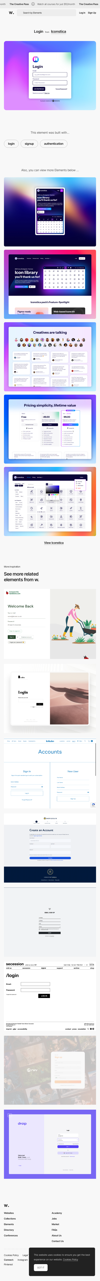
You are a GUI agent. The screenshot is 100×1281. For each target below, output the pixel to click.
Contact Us (58, 1241)
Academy (57, 1213)
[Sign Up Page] (50, 1070)
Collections (10, 1218)
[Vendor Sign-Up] (50, 848)
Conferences (11, 1235)
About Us (56, 1235)
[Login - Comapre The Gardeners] (50, 624)
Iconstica (58, 31)
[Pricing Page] (50, 429)
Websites (9, 1213)
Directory (9, 1229)
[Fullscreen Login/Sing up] (50, 773)
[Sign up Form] (50, 922)
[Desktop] (50, 284)
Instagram (23, 1259)
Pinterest (8, 1264)
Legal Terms (29, 1255)
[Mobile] (50, 211)
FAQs (54, 1229)
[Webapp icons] (50, 501)
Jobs (54, 1218)
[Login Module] (50, 996)
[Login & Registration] (50, 1144)
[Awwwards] (11, 12)
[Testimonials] (50, 356)
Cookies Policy (11, 1255)
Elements (9, 1224)
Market (55, 1224)
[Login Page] (50, 698)
